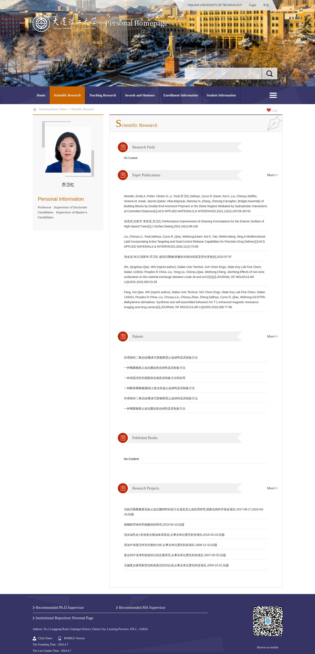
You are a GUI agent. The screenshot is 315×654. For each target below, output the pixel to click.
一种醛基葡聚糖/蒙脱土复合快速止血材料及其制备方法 (159, 388)
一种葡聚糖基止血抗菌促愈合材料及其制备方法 (154, 367)
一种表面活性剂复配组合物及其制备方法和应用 (154, 378)
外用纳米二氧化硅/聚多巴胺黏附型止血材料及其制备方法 (161, 357)
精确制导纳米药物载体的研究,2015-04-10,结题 (154, 524)
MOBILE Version (74, 638)
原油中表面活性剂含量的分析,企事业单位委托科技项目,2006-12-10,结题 (170, 545)
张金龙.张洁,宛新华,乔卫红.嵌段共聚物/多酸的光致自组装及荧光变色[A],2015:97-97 (178, 256)
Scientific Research (67, 95)
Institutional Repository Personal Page (64, 618)
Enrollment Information (180, 95)
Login (252, 5)
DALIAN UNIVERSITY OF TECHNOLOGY (215, 5)
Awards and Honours (140, 95)
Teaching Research (102, 95)
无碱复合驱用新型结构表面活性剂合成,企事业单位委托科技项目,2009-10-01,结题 (176, 565)
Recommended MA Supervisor (142, 607)
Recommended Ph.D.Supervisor (60, 607)
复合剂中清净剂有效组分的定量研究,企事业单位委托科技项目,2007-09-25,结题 (175, 555)
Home (41, 95)
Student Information (221, 95)
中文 (266, 5)
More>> (272, 175)
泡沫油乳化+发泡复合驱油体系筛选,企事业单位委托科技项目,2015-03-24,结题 (174, 534)
